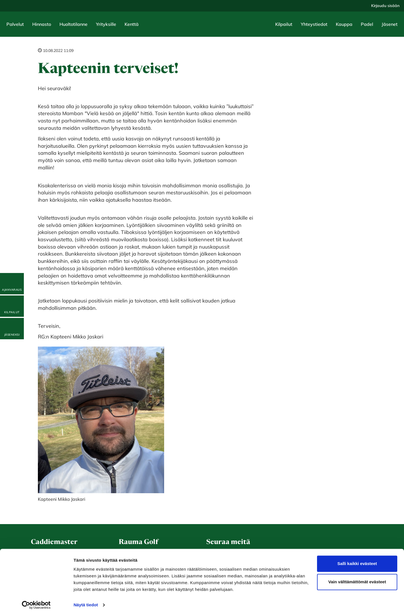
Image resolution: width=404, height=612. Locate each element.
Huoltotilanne (73, 24)
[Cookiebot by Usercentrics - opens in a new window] (36, 601)
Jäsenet (390, 24)
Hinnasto (41, 24)
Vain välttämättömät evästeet (357, 577)
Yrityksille (106, 24)
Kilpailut (283, 24)
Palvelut (15, 24)
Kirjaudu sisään (385, 5)
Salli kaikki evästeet (357, 559)
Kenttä (132, 24)
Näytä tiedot (86, 601)
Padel (367, 24)
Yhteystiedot (314, 24)
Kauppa (344, 24)
